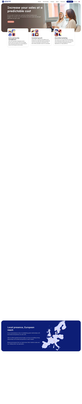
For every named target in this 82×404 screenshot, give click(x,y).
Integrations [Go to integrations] (47, 399)
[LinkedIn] (66, 396)
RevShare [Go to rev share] (28, 399)
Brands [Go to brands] (27, 392)
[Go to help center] (48, 401)
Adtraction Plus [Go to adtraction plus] (29, 397)
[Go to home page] (6, 2)
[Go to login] (76, 2)
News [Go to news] (8, 399)
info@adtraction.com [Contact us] (69, 393)
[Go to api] (48, 394)
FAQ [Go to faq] (46, 397)
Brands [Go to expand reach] (39, 1)
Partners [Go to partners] (27, 394)
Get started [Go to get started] (69, 1)
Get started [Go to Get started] (10, 21)
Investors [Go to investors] (9, 397)
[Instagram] (70, 396)
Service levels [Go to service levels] (45, 1)
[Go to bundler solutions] (29, 401)
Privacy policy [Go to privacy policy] (10, 403)
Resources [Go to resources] (62, 1)
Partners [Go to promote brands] (52, 1)
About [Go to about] (57, 1)
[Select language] (79, 2)
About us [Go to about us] (9, 392)
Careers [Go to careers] (9, 394)
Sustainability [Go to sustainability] (10, 401)
